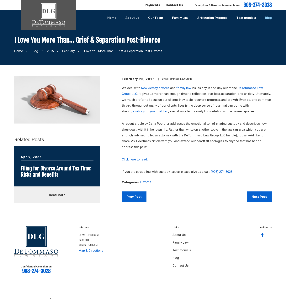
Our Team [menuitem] (155, 18)
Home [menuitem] (111, 18)
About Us (179, 235)
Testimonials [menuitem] (246, 18)
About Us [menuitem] (132, 18)
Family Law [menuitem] (180, 18)
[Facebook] (262, 235)
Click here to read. (135, 159)
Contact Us (174, 5)
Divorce (145, 182)
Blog (175, 258)
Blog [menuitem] (268, 18)
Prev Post (134, 197)
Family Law (180, 242)
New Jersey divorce (155, 88)
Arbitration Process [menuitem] (212, 18)
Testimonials (181, 250)
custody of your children (150, 111)
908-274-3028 (257, 5)
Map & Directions (91, 250)
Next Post (259, 197)
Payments (152, 5)
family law (183, 88)
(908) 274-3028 (221, 172)
